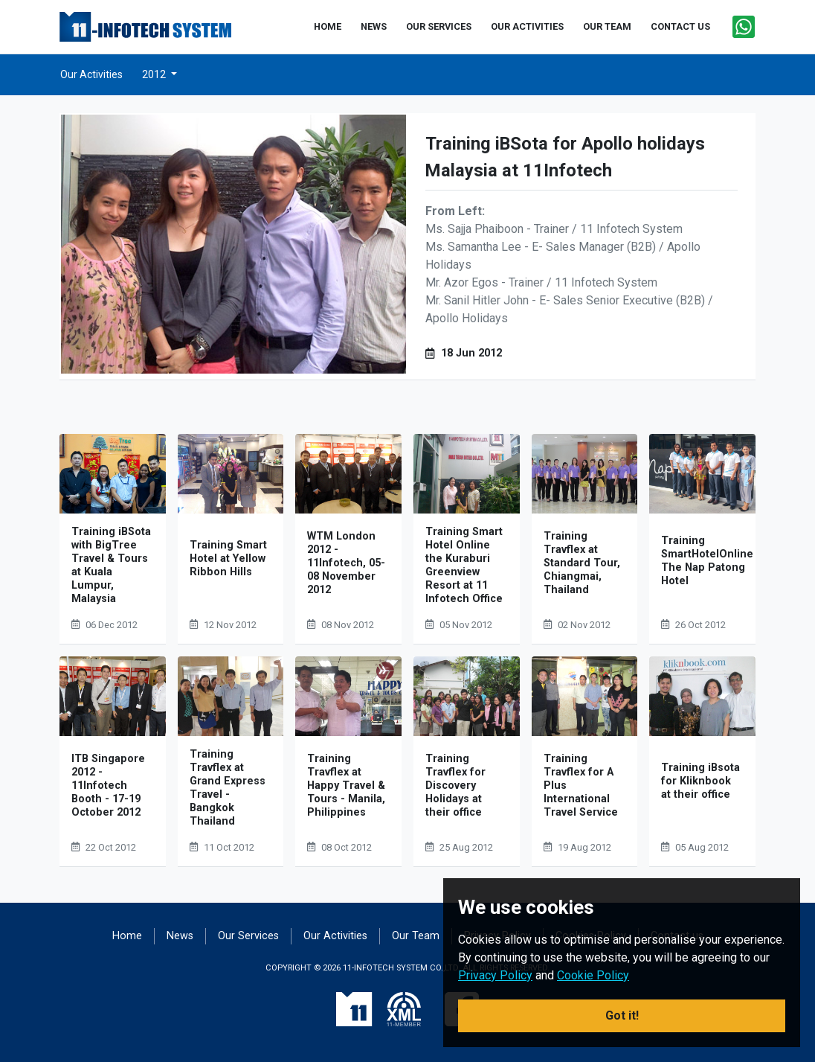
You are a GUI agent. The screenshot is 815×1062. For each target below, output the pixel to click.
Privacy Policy (495, 975)
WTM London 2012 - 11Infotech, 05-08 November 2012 (346, 563)
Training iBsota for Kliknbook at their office (700, 781)
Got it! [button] (622, 1015)
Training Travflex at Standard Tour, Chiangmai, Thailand (582, 563)
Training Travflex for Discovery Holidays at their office (455, 785)
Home (127, 936)
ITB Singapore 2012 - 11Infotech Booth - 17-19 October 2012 (108, 785)
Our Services (248, 936)
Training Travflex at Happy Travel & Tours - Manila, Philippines (346, 785)
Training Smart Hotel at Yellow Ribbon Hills (228, 558)
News (180, 936)
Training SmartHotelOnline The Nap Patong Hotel (707, 560)
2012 (155, 74)
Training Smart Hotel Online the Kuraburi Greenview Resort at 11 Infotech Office (464, 565)
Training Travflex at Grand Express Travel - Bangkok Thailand (227, 788)
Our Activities (91, 74)
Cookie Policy (593, 975)
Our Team (415, 936)
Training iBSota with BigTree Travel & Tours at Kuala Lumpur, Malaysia (111, 565)
